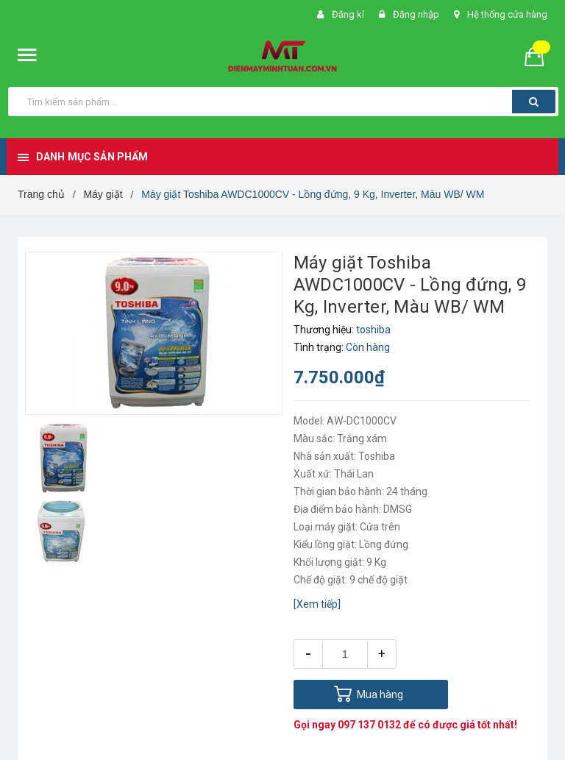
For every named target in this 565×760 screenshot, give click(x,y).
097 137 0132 (369, 725)
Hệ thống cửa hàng (507, 14)
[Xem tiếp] (317, 604)
